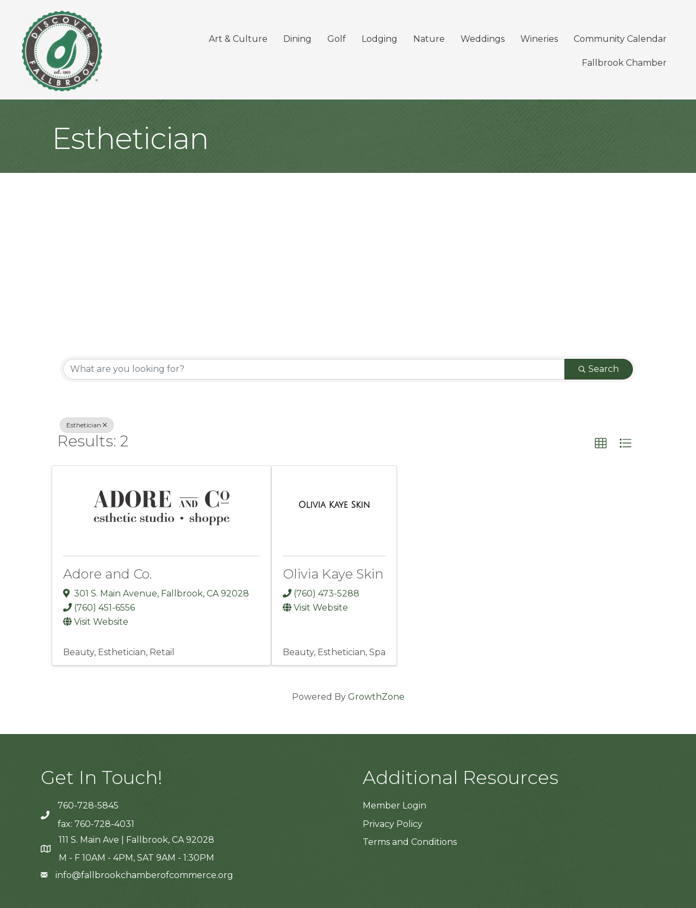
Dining (297, 39)
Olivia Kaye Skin (333, 574)
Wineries (539, 39)
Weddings (483, 39)
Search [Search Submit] (599, 369)
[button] (601, 444)
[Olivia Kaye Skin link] (334, 505)
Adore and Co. (107, 574)
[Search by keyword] (314, 369)
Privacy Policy (392, 824)
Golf (336, 39)
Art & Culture (238, 39)
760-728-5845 (88, 805)
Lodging (379, 39)
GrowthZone (376, 697)
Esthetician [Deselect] (86, 425)
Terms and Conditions (410, 842)
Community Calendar (620, 39)
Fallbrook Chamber (624, 63)
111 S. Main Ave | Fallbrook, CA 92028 (136, 840)
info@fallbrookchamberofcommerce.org (144, 875)
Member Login (394, 805)
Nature (429, 39)
